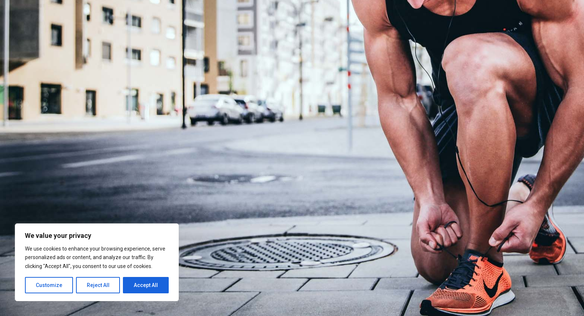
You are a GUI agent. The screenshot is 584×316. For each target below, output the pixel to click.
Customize (49, 285)
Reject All (98, 285)
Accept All (146, 285)
